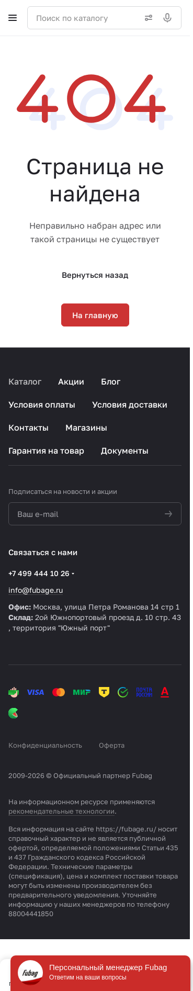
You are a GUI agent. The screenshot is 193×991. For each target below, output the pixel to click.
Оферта (111, 745)
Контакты (28, 427)
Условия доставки (129, 404)
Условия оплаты (41, 404)
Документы (125, 450)
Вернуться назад (95, 274)
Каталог (24, 381)
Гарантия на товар (46, 450)
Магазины (86, 427)
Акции (71, 381)
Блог (110, 381)
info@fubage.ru (35, 589)
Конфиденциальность (45, 745)
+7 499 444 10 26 (39, 573)
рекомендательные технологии (61, 811)
